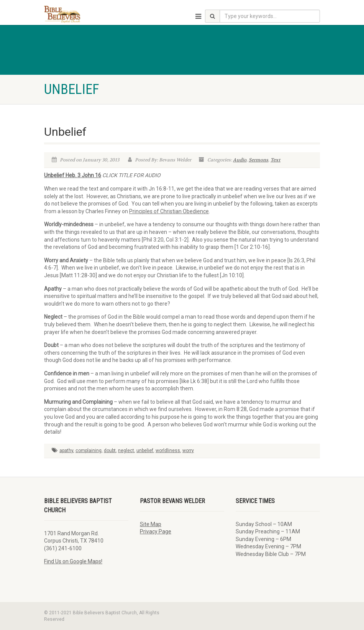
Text (275, 160)
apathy (66, 450)
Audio (239, 160)
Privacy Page (155, 531)
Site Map (150, 524)
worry (188, 450)
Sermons (258, 160)
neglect (126, 450)
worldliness (168, 450)
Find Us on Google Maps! (73, 561)
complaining (88, 450)
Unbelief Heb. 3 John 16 (72, 175)
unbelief (144, 450)
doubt (110, 450)
